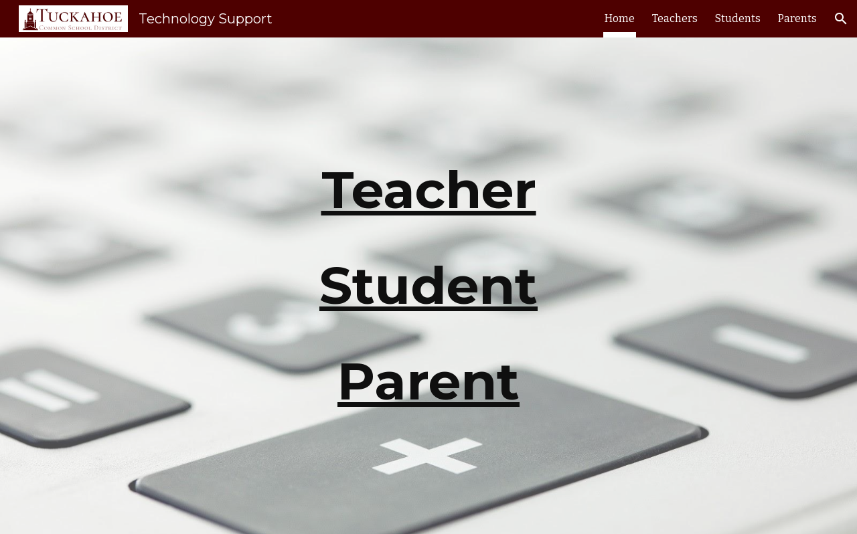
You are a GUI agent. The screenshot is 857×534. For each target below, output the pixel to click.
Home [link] (620, 18)
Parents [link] (797, 18)
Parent (428, 380)
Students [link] (738, 18)
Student (428, 285)
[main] (428, 286)
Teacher (428, 189)
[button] (841, 19)
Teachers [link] (675, 18)
